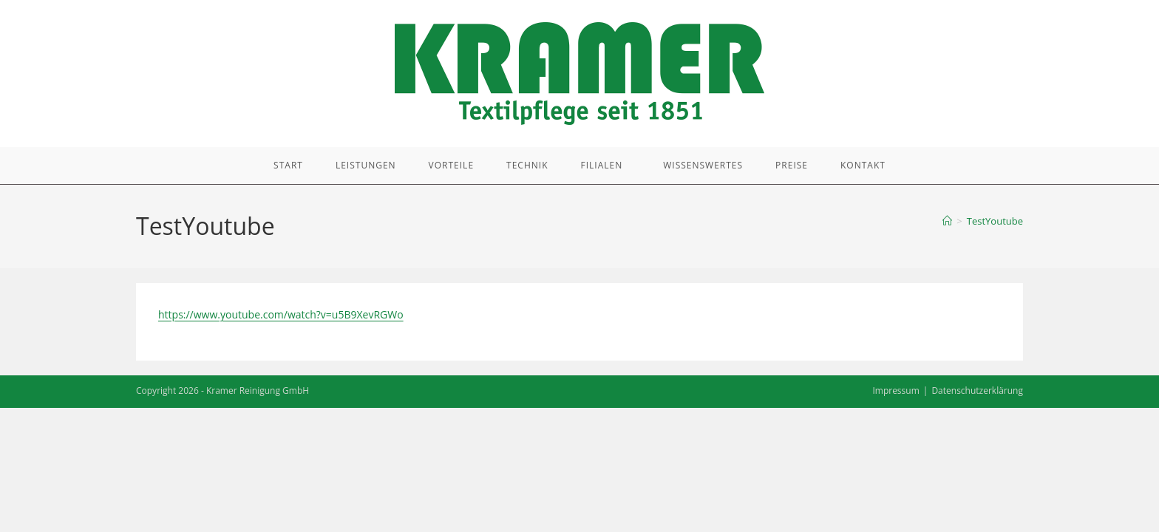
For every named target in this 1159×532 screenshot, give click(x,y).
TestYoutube (995, 221)
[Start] (947, 221)
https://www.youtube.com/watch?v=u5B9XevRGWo (281, 314)
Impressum (895, 390)
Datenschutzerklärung (977, 390)
